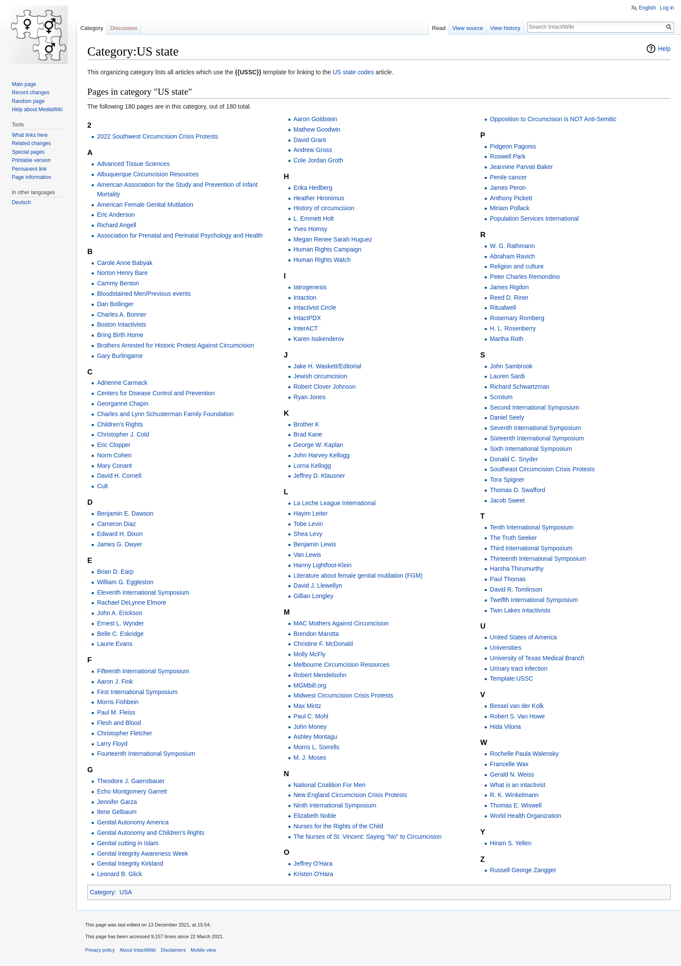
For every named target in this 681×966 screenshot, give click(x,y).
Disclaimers (173, 950)
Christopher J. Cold (123, 434)
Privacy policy (100, 950)
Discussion (124, 28)
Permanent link (29, 169)
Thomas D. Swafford (517, 489)
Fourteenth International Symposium (146, 753)
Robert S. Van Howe (517, 716)
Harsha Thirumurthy (516, 568)
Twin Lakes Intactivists (520, 610)
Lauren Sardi (507, 376)
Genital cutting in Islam (128, 843)
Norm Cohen (114, 455)
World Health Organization (525, 815)
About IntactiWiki (138, 950)
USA (125, 892)
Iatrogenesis (310, 287)
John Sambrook (511, 366)
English (647, 8)
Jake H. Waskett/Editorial (327, 366)
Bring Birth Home (120, 334)
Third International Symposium (531, 548)
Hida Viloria (505, 726)
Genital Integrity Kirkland (130, 863)
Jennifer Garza (117, 801)
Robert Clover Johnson (325, 386)
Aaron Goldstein (315, 119)
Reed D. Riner (509, 297)
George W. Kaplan (318, 444)
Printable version (31, 160)
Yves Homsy (310, 228)
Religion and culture (517, 266)
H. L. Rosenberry (513, 328)
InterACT (306, 328)
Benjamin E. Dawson (125, 513)
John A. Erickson (119, 612)
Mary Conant (114, 465)
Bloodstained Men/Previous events (144, 293)
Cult (102, 486)
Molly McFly (310, 654)
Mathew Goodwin (317, 129)
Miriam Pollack (509, 208)
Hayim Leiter (311, 513)
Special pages (28, 152)
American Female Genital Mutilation (145, 204)
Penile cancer (508, 177)
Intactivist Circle (315, 307)
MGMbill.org (310, 685)
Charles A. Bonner (121, 314)
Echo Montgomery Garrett (132, 791)
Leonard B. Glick (119, 873)
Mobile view (203, 950)
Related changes (31, 143)
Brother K (306, 424)
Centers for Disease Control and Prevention (156, 393)
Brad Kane (308, 434)
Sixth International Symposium (531, 448)
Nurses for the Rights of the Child (338, 826)
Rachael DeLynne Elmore (131, 602)
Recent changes (31, 92)
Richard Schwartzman (519, 386)
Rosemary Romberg (517, 317)
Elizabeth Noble (315, 815)
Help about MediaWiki (37, 109)
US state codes (353, 72)
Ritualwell (503, 307)
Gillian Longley (314, 595)
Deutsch (21, 202)
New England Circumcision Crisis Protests (350, 794)
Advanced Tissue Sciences (133, 163)
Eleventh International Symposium (143, 592)
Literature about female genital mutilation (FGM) (358, 575)
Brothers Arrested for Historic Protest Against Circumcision (175, 345)
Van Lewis (307, 554)
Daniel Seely (507, 417)
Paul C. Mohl (311, 716)
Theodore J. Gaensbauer (131, 780)
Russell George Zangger (523, 870)
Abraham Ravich (512, 256)
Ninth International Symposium (335, 805)
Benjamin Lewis (315, 544)
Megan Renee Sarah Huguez (333, 239)
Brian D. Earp (115, 571)
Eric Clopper (113, 444)
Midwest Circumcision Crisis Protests (343, 695)
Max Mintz (307, 705)
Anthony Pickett (511, 198)
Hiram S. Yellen (511, 843)
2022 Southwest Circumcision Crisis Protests (157, 136)
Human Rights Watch (322, 259)
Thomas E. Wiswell (516, 805)
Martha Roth (506, 338)
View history (505, 28)
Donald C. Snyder (514, 459)
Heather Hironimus (319, 198)
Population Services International (534, 218)
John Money (310, 726)
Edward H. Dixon (119, 533)
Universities (505, 647)
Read (439, 28)
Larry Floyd (112, 743)
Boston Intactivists (121, 324)
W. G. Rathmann (512, 245)
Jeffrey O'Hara (313, 863)
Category (102, 892)
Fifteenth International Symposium (143, 671)
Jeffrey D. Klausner (319, 475)
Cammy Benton (118, 283)
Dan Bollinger (115, 304)
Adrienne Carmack (122, 382)
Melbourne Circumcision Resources (342, 664)
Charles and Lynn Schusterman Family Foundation (165, 413)
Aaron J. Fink (114, 681)
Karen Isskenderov (319, 338)
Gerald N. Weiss (512, 774)
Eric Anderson (116, 214)
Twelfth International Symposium (534, 599)
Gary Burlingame (119, 355)
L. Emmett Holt (314, 218)
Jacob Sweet (507, 500)
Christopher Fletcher (124, 733)
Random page (28, 101)
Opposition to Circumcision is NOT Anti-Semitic (553, 119)
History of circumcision (324, 208)
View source (468, 28)
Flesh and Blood (119, 722)
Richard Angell (116, 225)
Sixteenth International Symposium (537, 438)
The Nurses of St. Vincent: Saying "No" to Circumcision (368, 836)
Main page (24, 84)
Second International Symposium (534, 407)
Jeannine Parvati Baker (521, 166)
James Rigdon (509, 287)
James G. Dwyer (119, 544)
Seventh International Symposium (535, 427)
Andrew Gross (313, 149)
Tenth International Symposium (531, 527)
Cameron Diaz (116, 523)
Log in (667, 8)
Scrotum (501, 397)
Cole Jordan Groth (318, 160)
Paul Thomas (508, 579)
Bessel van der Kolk (517, 705)
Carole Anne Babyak (124, 262)
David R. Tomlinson (516, 589)
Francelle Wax (509, 764)
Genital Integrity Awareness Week (142, 853)
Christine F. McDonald (323, 643)
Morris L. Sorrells (317, 747)
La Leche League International (335, 503)
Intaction (305, 297)
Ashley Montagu (315, 736)
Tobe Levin (308, 523)
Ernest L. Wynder (120, 623)
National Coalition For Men (330, 784)
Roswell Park (508, 156)
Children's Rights (119, 424)
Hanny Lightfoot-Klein (323, 565)
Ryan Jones (310, 397)
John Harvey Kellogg (322, 455)
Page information (31, 177)
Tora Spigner (507, 479)
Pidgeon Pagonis (513, 146)
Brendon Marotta (316, 633)
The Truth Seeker (513, 537)
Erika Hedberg (313, 187)
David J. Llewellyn (318, 585)
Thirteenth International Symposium (538, 558)
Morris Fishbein (118, 701)
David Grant (310, 139)
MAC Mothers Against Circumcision (341, 623)
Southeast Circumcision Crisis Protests (542, 469)
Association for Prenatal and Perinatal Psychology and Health (179, 235)
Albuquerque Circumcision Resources (147, 174)
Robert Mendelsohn (320, 675)
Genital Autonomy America (133, 822)
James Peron (508, 187)
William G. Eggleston (125, 582)
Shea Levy (308, 533)
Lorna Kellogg (312, 465)
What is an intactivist (517, 784)
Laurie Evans (114, 643)
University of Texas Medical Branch (537, 658)
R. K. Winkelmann (514, 794)
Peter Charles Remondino (525, 276)
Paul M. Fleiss (116, 712)
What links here (30, 135)
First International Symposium (137, 691)
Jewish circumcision (320, 376)
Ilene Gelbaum (116, 811)
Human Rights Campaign (327, 249)
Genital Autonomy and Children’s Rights (150, 832)
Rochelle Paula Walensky (524, 753)
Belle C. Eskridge (120, 633)
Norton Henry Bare (122, 272)
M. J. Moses (310, 757)
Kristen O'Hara (313, 873)
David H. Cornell (119, 475)
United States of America (523, 637)
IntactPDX (307, 317)
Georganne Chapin (122, 403)
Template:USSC (511, 678)
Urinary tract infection (518, 668)
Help (664, 48)
